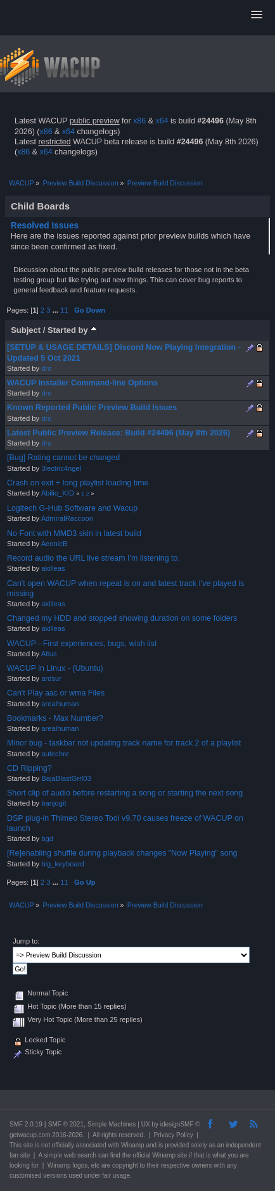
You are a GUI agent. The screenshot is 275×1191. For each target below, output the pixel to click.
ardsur (51, 678)
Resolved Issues (45, 225)
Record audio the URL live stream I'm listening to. (93, 558)
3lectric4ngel (61, 468)
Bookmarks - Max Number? (55, 718)
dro (46, 368)
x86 (139, 120)
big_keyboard (62, 864)
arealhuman (60, 704)
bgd (47, 838)
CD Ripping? (29, 768)
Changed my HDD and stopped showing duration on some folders (122, 618)
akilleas (53, 568)
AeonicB (54, 543)
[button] (257, 15)
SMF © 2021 (66, 1124)
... (56, 310)
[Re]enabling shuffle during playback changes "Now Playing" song (122, 853)
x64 (161, 120)
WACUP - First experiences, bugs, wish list (82, 643)
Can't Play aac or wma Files (56, 693)
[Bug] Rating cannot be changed (63, 457)
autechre (55, 754)
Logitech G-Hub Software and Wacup (72, 508)
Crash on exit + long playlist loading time (78, 482)
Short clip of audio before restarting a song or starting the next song (125, 793)
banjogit (53, 803)
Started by (73, 330)
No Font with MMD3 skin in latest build (74, 533)
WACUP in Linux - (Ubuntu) (55, 668)
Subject (26, 330)
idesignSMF (177, 1124)
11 (64, 310)
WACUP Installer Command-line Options (82, 382)
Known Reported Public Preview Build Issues (92, 407)
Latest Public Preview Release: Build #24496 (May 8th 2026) (118, 432)
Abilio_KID (57, 493)
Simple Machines (111, 1124)
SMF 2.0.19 (26, 1124)
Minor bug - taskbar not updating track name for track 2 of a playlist (124, 743)
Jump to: (26, 941)
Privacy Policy (173, 1135)
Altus (49, 654)
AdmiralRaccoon (67, 518)
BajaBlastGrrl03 (66, 778)
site (28, 1145)
